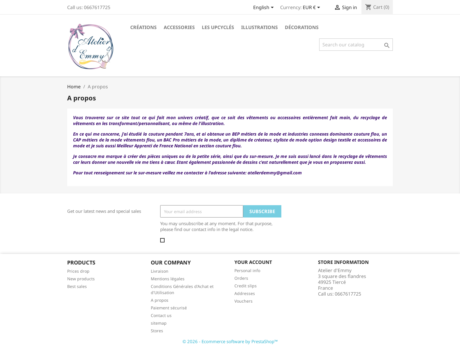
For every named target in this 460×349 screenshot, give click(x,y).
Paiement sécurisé (169, 308)
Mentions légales (168, 278)
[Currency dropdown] (312, 7)
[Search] (356, 44)
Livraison (159, 271)
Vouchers (243, 301)
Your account (253, 262)
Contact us (161, 315)
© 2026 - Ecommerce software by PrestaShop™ (230, 341)
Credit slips (245, 286)
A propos (159, 300)
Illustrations (259, 27)
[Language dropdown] (264, 7)
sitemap (159, 323)
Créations (143, 27)
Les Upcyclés (218, 27)
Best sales (77, 286)
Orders (241, 278)
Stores (157, 330)
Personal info (247, 270)
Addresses (244, 293)
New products (81, 278)
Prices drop (78, 271)
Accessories (179, 27)
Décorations (302, 27)
